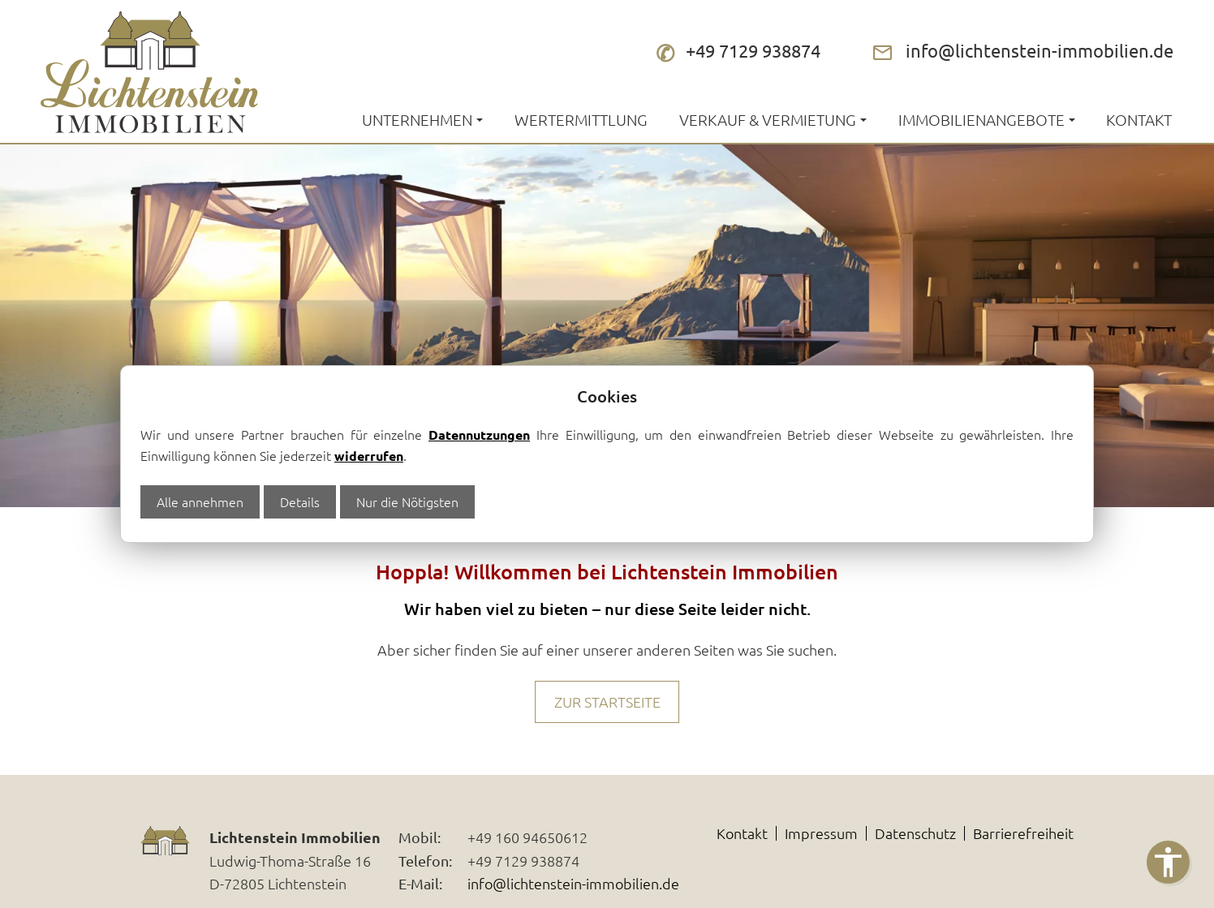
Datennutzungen (479, 434)
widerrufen (368, 455)
